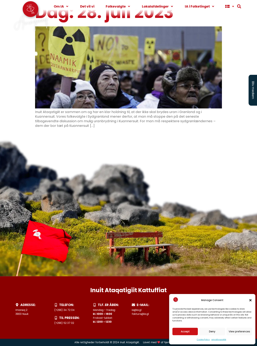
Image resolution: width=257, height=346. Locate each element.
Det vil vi (87, 6)
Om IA (61, 6)
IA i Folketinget (200, 6)
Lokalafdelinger (158, 6)
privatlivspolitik (218, 339)
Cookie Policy (203, 339)
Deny (212, 331)
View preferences (239, 331)
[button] (250, 300)
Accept (185, 331)
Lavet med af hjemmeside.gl (163, 342)
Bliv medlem (253, 90)
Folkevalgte (118, 6)
